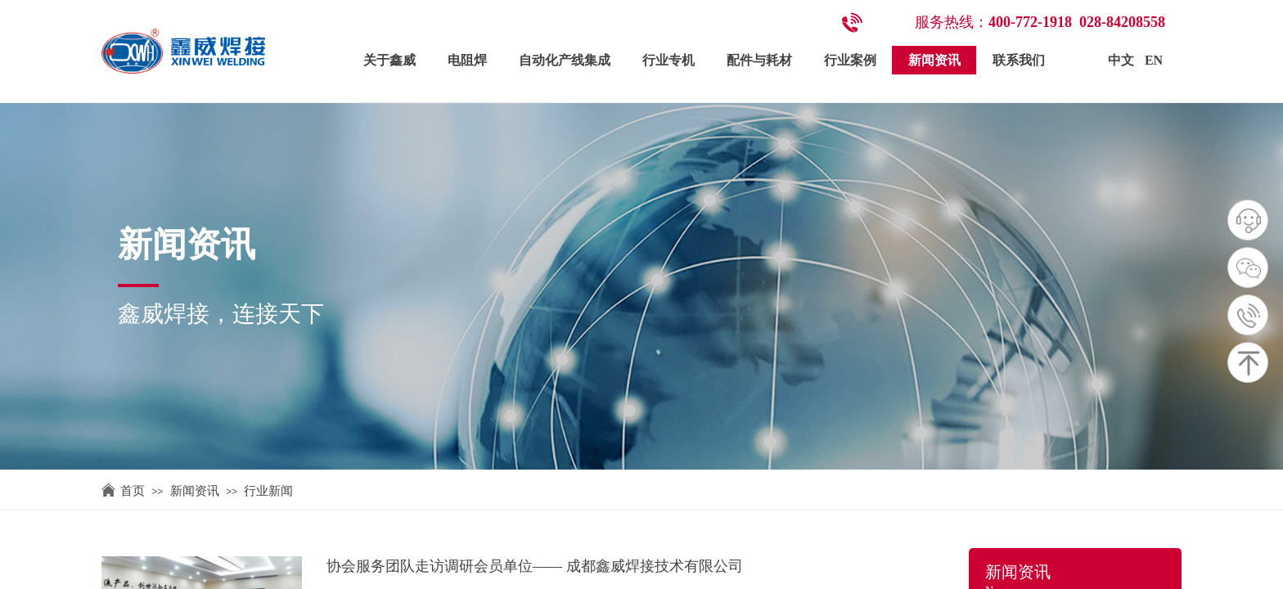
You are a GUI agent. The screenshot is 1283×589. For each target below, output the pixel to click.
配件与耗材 (759, 60)
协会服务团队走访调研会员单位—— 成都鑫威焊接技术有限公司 (534, 566)
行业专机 (668, 60)
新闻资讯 (934, 60)
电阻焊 (467, 60)
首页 (132, 490)
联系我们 (1019, 60)
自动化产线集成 (564, 60)
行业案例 (850, 60)
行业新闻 (268, 490)
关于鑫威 (389, 60)
